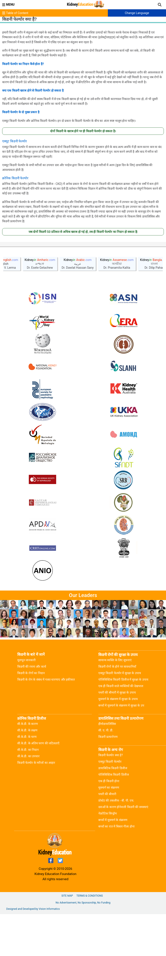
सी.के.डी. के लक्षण (27, 772)
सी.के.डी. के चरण (27, 778)
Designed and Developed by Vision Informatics (33, 950)
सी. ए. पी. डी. (105, 772)
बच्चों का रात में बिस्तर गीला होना (116, 868)
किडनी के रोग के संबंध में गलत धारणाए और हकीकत (46, 721)
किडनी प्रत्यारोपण (108, 778)
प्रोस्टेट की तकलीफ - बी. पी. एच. (116, 842)
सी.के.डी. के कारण (27, 765)
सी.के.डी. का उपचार (28, 798)
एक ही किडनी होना (108, 823)
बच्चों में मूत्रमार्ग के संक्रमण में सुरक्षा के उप (121, 747)
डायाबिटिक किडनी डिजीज (112, 810)
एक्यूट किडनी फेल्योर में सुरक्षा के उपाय (119, 715)
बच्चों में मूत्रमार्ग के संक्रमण (112, 862)
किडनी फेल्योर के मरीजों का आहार (36, 804)
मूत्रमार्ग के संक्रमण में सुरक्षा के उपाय (118, 741)
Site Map (67, 937)
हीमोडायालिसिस (107, 765)
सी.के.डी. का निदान (28, 791)
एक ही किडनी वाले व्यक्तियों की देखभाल (120, 728)
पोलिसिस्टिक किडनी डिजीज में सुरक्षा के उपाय (123, 721)
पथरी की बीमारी (107, 836)
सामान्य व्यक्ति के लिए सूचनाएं (115, 702)
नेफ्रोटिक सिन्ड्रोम (107, 855)
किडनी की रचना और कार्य (31, 708)
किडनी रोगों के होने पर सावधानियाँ (117, 708)
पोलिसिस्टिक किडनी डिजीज (113, 816)
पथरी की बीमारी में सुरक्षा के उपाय (117, 734)
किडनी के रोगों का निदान (31, 715)
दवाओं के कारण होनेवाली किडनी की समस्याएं (123, 849)
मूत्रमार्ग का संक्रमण (108, 829)
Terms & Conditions (89, 937)
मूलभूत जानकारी (26, 702)
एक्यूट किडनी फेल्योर (109, 803)
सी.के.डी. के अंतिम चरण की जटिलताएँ (38, 785)
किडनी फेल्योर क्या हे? (110, 797)
